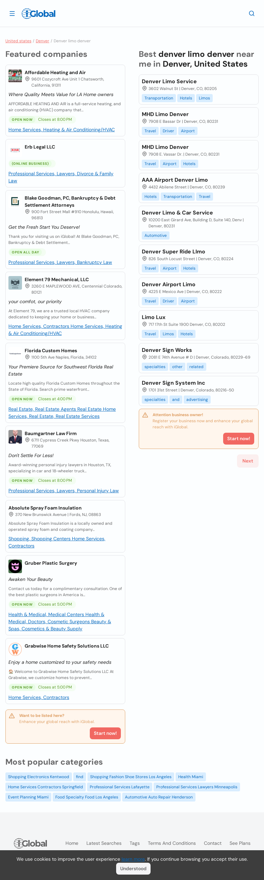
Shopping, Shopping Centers (40, 539)
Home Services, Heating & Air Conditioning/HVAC (61, 130)
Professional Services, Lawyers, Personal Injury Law (63, 491)
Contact (212, 843)
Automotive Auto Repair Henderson (159, 797)
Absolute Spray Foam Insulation (45, 508)
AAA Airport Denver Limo (175, 179)
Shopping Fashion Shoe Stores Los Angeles (130, 777)
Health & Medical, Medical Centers (46, 614)
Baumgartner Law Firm (51, 433)
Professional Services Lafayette (120, 787)
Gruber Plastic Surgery (51, 563)
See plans (240, 843)
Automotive (155, 235)
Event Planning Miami (28, 797)
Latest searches (104, 843)
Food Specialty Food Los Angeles (86, 797)
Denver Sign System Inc (173, 382)
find (79, 777)
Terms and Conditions (172, 843)
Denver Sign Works (167, 350)
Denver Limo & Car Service (177, 212)
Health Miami (190, 777)
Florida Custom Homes (51, 350)
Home (71, 843)
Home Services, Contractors (39, 326)
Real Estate (90, 409)
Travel (150, 131)
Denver (42, 41)
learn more (133, 859)
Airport (188, 131)
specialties (154, 366)
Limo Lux (153, 317)
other (177, 366)
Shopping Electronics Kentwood (38, 777)
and (176, 399)
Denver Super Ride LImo (173, 251)
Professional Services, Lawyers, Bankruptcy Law (60, 262)
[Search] (252, 13)
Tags (135, 843)
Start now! (105, 733)
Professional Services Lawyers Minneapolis (196, 787)
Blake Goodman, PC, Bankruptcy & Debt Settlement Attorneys (70, 201)
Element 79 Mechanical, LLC (57, 279)
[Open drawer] (12, 13)
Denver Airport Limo (168, 284)
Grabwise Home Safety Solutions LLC (67, 646)
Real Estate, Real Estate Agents (42, 409)
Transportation (158, 98)
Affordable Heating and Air (55, 72)
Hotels (186, 98)
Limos (204, 98)
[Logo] (38, 13)
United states (18, 41)
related (196, 366)
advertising (197, 399)
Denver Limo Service (169, 81)
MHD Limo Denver (165, 114)
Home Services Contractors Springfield (45, 787)
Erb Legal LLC (40, 147)
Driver (168, 131)
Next (247, 461)
